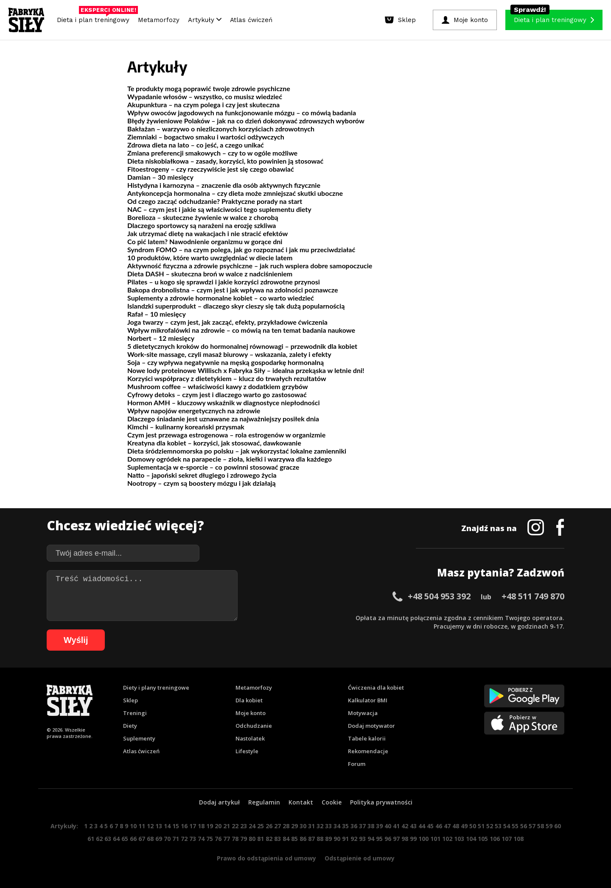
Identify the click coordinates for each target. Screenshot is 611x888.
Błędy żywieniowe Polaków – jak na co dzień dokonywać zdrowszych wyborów (245, 121)
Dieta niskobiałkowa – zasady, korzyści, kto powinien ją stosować (225, 161)
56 (523, 826)
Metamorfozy (158, 20)
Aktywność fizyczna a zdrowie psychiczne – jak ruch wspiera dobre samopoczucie (249, 266)
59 (549, 826)
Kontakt (301, 802)
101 (435, 839)
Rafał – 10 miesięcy (156, 314)
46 (438, 826)
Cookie (332, 802)
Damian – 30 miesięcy (160, 177)
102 (447, 839)
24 (252, 826)
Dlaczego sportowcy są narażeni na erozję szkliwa (201, 225)
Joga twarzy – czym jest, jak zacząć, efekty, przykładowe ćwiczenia (227, 322)
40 (387, 826)
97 (396, 839)
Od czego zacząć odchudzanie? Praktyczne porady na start (214, 201)
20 (218, 826)
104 (471, 839)
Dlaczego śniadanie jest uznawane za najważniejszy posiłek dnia (223, 419)
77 (226, 839)
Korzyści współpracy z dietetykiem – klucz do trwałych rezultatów (226, 378)
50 (472, 826)
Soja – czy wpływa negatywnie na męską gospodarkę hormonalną (225, 362)
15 (175, 826)
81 (260, 839)
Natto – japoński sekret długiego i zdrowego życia (202, 475)
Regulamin (264, 802)
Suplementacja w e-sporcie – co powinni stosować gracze (213, 467)
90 (337, 839)
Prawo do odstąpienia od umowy (266, 858)
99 (413, 839)
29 (294, 826)
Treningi (135, 713)
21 (226, 826)
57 (532, 826)
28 (286, 826)
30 (303, 826)
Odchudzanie (253, 725)
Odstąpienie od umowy (360, 858)
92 (353, 839)
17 (192, 826)
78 (235, 839)
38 (370, 826)
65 (124, 839)
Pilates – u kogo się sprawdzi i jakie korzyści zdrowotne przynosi (223, 282)
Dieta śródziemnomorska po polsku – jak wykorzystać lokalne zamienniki (236, 451)
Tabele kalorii (367, 738)
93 (362, 839)
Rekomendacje (368, 751)
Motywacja (363, 713)
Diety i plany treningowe (156, 687)
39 (379, 826)
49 (464, 826)
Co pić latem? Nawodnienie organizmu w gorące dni (204, 241)
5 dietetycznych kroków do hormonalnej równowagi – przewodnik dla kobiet (242, 346)
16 (184, 826)
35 (345, 826)
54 (506, 826)
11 (141, 826)
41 (396, 826)
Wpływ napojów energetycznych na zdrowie (193, 410)
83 (277, 839)
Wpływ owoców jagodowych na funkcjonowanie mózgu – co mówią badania (241, 113)
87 (311, 839)
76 (218, 839)
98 (404, 839)
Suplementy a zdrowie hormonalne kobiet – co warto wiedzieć (220, 298)
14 (167, 826)
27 (277, 826)
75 (209, 839)
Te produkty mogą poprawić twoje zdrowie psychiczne (208, 88)
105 (483, 839)
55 (515, 826)
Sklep (130, 700)
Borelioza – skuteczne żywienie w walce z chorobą (202, 217)
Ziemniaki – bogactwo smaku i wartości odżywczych (205, 137)
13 (158, 826)
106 (495, 839)
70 (167, 839)
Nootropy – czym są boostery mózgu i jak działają (201, 483)
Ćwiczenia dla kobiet (376, 687)
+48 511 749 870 (533, 596)
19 (209, 826)
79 (243, 839)
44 (421, 826)
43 (413, 826)
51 (481, 826)
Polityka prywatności (381, 802)
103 (459, 839)
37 (362, 826)
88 (320, 839)
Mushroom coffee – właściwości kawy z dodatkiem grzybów (217, 386)
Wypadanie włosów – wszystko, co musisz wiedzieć (204, 96)
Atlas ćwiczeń (251, 20)
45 (430, 826)
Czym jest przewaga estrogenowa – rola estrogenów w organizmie (226, 435)
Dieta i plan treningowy (95, 18)
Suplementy (139, 738)
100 (423, 839)
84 (286, 839)
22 (235, 826)
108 (518, 839)
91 (345, 839)
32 (320, 826)
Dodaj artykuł (219, 802)
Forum (356, 764)
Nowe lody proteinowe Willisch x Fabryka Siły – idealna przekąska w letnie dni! (245, 370)
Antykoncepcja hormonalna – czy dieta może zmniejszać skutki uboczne (235, 193)
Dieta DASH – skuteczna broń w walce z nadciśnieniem (209, 274)
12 (150, 826)
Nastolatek (250, 738)
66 (133, 839)
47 (447, 826)
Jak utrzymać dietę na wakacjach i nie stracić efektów (207, 233)
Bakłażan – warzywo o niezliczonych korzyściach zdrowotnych (220, 129)
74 (201, 839)
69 (158, 839)
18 (201, 826)
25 (260, 826)
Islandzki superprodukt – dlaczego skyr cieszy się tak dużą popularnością (236, 306)
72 (184, 839)
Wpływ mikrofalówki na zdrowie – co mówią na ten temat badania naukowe (241, 330)
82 (269, 839)
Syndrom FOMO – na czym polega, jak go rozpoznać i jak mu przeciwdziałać (241, 249)
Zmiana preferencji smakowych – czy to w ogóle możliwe (212, 153)
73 (192, 839)
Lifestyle (246, 751)
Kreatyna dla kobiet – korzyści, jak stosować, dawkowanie (214, 443)
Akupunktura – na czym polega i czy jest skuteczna (203, 104)
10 (133, 826)
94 (370, 839)
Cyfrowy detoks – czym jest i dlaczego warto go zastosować (217, 394)
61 (90, 839)
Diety (130, 725)
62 (99, 839)
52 (489, 826)
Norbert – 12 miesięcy (160, 338)
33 (328, 826)
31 (311, 826)
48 (455, 826)
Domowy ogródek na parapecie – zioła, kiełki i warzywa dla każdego (229, 459)
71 (175, 839)
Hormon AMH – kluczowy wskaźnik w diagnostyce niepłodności (223, 402)
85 (294, 839)
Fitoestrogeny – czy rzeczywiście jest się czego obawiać (210, 169)
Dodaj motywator (371, 725)
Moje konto (250, 713)
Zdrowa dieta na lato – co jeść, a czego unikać (195, 145)
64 (116, 839)
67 (141, 839)
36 (353, 826)
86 (303, 839)
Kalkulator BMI (367, 700)
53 (498, 826)
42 (404, 826)
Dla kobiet (249, 700)
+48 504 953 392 (439, 596)
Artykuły (204, 20)
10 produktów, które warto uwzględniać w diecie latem (209, 257)
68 (150, 839)
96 (387, 839)
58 (540, 826)
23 (243, 826)
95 (379, 839)
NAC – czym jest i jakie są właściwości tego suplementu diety (219, 209)
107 (507, 839)
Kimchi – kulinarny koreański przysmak (185, 427)
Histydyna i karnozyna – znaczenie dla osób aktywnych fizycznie (223, 185)
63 (107, 839)
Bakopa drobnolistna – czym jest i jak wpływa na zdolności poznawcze (232, 290)
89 (328, 839)
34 (337, 826)
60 (557, 826)
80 (252, 839)
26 (269, 826)
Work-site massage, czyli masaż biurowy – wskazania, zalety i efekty (229, 354)
